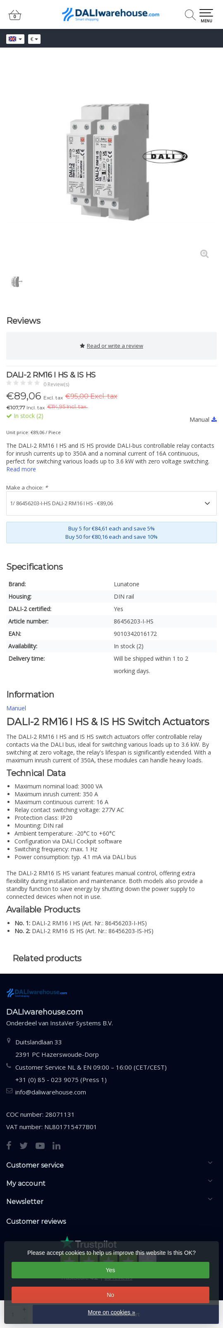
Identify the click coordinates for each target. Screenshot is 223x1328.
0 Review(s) (56, 384)
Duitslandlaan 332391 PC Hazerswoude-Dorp (57, 1048)
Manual (203, 419)
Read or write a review (111, 346)
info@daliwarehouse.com (50, 1092)
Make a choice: (27, 487)
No (110, 1295)
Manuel (16, 708)
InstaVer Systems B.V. (81, 1023)
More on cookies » (111, 1312)
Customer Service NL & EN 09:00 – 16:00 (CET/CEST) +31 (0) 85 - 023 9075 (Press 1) (91, 1073)
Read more (21, 469)
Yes (110, 1270)
